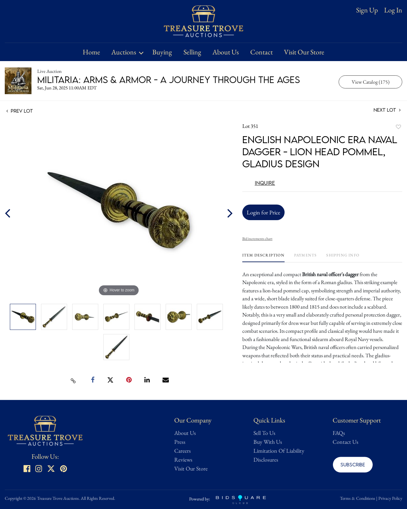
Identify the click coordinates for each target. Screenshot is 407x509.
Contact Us (345, 441)
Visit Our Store (304, 52)
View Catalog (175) (371, 82)
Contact (261, 52)
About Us (225, 52)
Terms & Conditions (357, 498)
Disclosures (265, 459)
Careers (182, 450)
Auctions (123, 52)
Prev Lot (19, 111)
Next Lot (387, 110)
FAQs (339, 432)
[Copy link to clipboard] (73, 380)
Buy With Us (267, 441)
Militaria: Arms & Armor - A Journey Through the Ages (168, 79)
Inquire (265, 183)
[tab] (263, 257)
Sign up (367, 10)
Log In (393, 10)
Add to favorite (398, 126)
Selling (192, 52)
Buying (162, 52)
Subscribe (353, 464)
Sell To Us (264, 432)
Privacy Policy (390, 498)
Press (179, 441)
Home (91, 52)
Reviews (183, 459)
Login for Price (263, 212)
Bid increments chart (257, 238)
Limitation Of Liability (278, 450)
